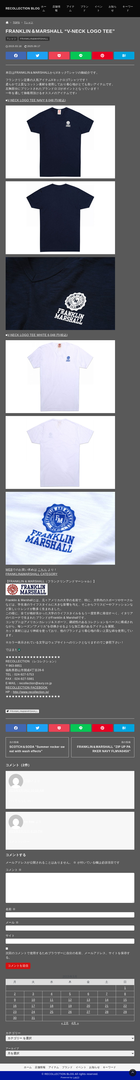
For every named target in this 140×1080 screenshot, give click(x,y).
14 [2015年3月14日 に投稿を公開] (106, 999)
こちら (42, 569)
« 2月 (65, 1023)
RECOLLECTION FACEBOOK (27, 687)
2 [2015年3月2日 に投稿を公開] (15, 993)
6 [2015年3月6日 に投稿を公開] (88, 993)
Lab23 (76, 1077)
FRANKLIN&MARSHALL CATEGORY (32, 574)
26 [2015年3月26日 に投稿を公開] (70, 1011)
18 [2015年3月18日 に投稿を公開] (51, 1005)
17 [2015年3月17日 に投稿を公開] (33, 1005)
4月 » (75, 1023)
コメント (14, 869)
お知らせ (113, 8)
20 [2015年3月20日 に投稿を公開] (88, 1005)
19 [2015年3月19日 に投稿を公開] (70, 1005)
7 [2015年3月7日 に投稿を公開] (107, 993)
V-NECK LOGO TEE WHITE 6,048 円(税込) (37, 335)
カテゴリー (13, 1033)
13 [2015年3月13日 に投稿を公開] (88, 999)
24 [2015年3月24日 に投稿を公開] (33, 1011)
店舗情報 (56, 8)
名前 (11, 909)
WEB (9, 569)
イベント (99, 8)
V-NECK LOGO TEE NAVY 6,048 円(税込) (36, 100)
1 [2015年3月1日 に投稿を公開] (125, 987)
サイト (10, 935)
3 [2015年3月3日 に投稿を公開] (33, 993)
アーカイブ (12, 1048)
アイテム (71, 8)
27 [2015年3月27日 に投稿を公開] (88, 1011)
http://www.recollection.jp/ (31, 692)
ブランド (85, 8)
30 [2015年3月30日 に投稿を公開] (15, 1018)
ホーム (43, 8)
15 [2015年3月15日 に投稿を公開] (125, 999)
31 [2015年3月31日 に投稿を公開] (33, 1018)
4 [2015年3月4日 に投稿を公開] (51, 993)
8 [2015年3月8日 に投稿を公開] (125, 993)
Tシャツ (11, 38)
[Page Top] (132, 1072)
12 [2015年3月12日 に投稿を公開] (70, 999)
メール (12, 922)
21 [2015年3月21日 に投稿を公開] (106, 1005)
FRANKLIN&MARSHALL (34, 38)
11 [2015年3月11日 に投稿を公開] (51, 999)
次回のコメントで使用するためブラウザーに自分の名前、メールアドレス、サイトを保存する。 (68, 955)
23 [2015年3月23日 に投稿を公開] (15, 1011)
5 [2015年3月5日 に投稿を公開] (70, 993)
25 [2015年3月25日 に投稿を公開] (51, 1011)
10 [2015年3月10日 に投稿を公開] (33, 999)
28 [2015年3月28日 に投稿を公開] (106, 1011)
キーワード (127, 8)
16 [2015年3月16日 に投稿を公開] (15, 1005)
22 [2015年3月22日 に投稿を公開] (125, 1005)
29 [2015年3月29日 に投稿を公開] (125, 1011)
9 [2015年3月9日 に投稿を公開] (15, 999)
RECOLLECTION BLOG (23, 8)
